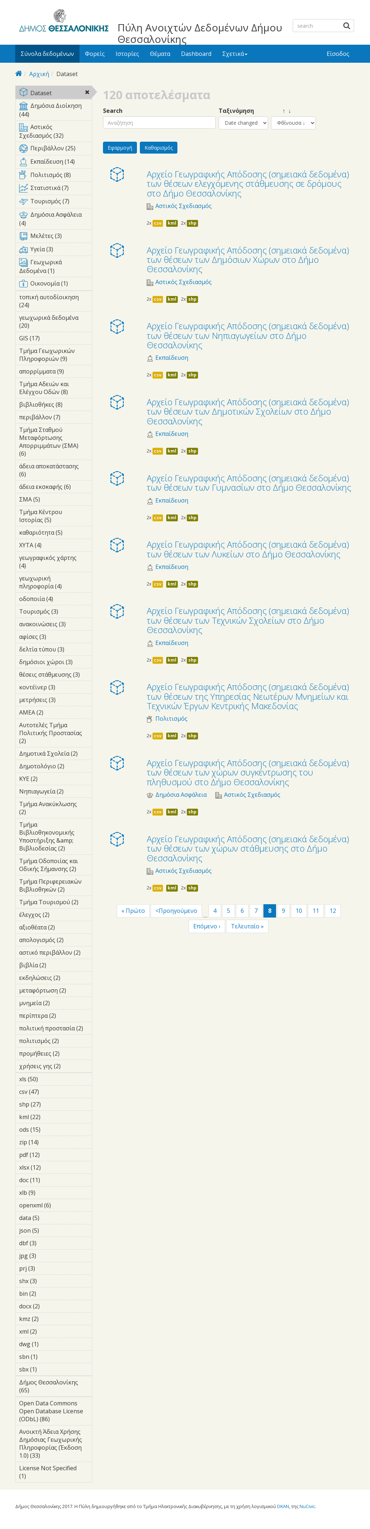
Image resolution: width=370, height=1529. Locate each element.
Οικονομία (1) (55, 284)
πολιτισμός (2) (55, 1042)
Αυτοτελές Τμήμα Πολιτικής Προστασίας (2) (55, 734)
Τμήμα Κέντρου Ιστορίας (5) (55, 517)
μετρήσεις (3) (55, 701)
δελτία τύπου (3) (55, 650)
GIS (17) (49, 338)
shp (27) (50, 1104)
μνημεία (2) (55, 1004)
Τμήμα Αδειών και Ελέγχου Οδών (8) (55, 389)
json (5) (50, 1230)
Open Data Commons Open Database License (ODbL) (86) (55, 1412)
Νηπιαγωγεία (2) (55, 792)
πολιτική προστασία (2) (55, 1029)
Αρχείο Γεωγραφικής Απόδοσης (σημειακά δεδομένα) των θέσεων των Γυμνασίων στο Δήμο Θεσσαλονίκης (249, 482)
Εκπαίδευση (171, 358)
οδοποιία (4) (55, 600)
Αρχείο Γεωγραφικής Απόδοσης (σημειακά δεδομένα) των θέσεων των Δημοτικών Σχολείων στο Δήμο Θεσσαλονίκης (248, 411)
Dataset (55, 93)
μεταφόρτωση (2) (55, 991)
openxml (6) (55, 1206)
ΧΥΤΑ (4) (52, 545)
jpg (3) (47, 1256)
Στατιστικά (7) (55, 189)
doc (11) (49, 1180)
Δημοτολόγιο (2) (55, 767)
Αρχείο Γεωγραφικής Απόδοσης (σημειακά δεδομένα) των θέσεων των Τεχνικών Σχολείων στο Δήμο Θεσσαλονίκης (248, 620)
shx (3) (48, 1281)
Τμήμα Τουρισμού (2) (55, 903)
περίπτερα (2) (55, 1017)
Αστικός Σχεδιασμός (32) (55, 132)
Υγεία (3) (55, 250)
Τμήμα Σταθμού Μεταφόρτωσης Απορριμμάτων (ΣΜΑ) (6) (55, 443)
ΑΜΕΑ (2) (54, 712)
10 (299, 911)
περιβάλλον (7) (55, 418)
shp (192, 223)
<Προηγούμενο (176, 911)
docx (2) (51, 1306)
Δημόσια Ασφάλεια (181, 795)
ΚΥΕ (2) (48, 779)
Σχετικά (235, 54)
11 (316, 911)
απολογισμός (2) (55, 941)
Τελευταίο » (247, 926)
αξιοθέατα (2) (55, 928)
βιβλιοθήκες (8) (55, 406)
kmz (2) (50, 1319)
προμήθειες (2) (55, 1054)
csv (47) (48, 1092)
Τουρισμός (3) (55, 612)
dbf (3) (47, 1243)
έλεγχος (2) (55, 916)
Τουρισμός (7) (55, 202)
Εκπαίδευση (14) (55, 163)
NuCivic (307, 1506)
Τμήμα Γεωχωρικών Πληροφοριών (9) (55, 356)
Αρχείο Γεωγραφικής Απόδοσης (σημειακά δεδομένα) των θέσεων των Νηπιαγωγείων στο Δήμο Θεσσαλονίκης (248, 335)
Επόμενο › (206, 926)
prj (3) (46, 1268)
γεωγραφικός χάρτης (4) (55, 563)
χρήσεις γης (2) (55, 1067)
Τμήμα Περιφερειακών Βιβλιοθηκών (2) (55, 887)
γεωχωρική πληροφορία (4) (55, 583)
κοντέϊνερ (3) (55, 688)
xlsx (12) (50, 1167)
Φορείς (95, 54)
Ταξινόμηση (236, 111)
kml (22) (50, 1117)
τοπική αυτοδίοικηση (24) (55, 302)
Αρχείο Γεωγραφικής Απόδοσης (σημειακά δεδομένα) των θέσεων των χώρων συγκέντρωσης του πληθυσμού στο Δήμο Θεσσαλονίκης (248, 772)
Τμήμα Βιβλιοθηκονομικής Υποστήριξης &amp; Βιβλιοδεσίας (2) (55, 837)
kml (172, 223)
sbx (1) (48, 1369)
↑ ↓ (281, 111)
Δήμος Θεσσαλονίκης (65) (55, 1387)
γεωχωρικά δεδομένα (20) (55, 323)
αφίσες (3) (55, 638)
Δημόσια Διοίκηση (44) (55, 111)
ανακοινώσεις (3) (55, 625)
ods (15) (50, 1130)
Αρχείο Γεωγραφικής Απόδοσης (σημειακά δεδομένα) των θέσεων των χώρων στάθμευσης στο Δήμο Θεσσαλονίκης (248, 848)
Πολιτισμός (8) (55, 176)
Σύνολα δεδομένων (47, 54)
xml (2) (48, 1331)
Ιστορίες (127, 54)
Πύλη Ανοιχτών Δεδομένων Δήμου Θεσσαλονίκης (199, 33)
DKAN (283, 1506)
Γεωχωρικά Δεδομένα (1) (55, 267)
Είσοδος (338, 54)
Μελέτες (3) (55, 237)
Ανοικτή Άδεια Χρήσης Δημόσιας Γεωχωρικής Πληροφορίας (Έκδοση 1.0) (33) (55, 1445)
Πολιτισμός (171, 718)
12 (333, 911)
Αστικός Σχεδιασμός (183, 206)
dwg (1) (50, 1344)
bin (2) (47, 1294)
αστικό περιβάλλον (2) (55, 954)
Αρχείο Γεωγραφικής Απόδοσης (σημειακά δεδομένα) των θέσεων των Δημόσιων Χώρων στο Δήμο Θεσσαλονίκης (248, 259)
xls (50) (47, 1079)
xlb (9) (46, 1193)
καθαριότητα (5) (55, 534)
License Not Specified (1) (55, 1473)
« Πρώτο (133, 911)
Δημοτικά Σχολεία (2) (55, 755)
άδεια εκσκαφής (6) (55, 488)
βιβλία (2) (55, 966)
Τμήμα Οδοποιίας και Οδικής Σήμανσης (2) (55, 866)
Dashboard (196, 54)
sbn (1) (48, 1357)
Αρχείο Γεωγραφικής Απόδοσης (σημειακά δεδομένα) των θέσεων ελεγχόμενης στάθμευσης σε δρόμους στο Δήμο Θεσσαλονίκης (248, 183)
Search (112, 111)
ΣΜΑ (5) (51, 499)
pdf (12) (49, 1155)
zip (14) (48, 1142)
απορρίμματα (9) (55, 372)
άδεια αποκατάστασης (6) (55, 471)
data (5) (50, 1218)
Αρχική (39, 74)
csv (158, 223)
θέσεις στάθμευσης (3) (55, 676)
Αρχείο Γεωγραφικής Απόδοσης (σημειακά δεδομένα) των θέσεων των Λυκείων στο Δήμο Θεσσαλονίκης (248, 549)
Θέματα (160, 54)
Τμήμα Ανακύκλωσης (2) (55, 809)
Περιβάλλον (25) (55, 149)
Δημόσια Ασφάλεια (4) (55, 220)
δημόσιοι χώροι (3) (55, 663)
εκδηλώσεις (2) (55, 979)
